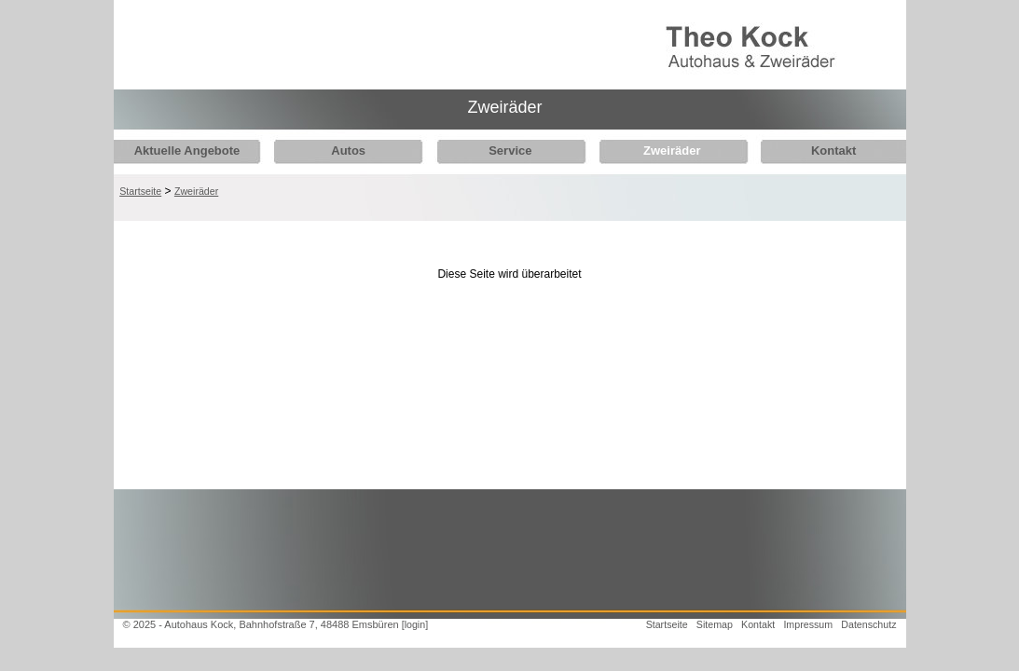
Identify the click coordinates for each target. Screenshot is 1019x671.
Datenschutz (868, 624)
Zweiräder (657, 150)
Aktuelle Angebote (187, 150)
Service (500, 150)
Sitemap (714, 624)
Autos (343, 150)
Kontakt (814, 150)
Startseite (140, 191)
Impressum (808, 624)
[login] (415, 624)
